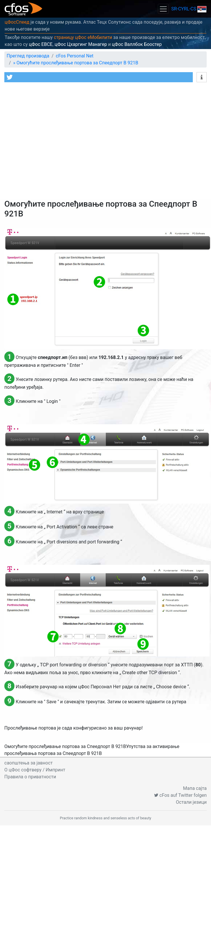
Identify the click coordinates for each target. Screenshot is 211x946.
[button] (98, 77)
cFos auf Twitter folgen (180, 795)
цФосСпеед (17, 22)
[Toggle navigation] (163, 9)
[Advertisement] (54, 142)
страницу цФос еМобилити (83, 37)
